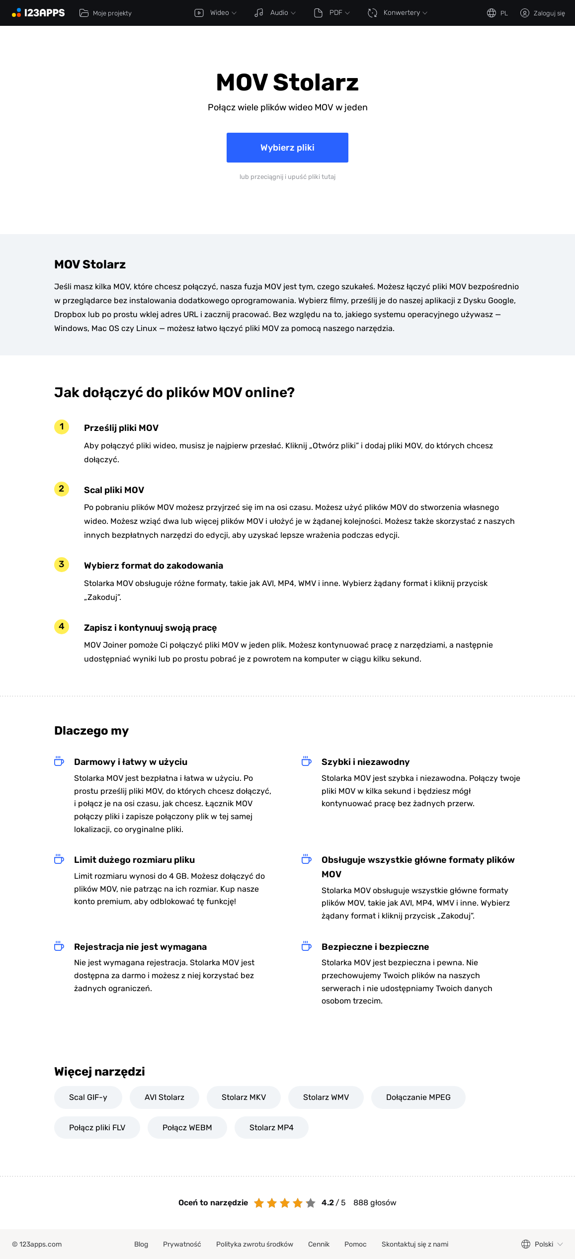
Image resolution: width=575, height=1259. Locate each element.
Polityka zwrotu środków (254, 1244)
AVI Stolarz (164, 1097)
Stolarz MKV (244, 1097)
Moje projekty (105, 13)
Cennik (318, 1244)
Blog (141, 1244)
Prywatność (182, 1244)
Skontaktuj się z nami (415, 1244)
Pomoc (355, 1244)
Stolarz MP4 (271, 1127)
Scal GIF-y (88, 1097)
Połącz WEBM (187, 1127)
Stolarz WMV (326, 1097)
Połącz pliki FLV (97, 1127)
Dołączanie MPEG (418, 1097)
